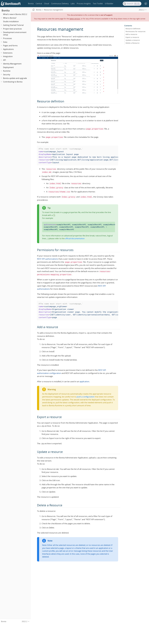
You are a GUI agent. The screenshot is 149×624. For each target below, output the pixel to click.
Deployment (8, 67)
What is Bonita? (9, 18)
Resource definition (133, 29)
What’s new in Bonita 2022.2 (15, 14)
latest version (75, 18)
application (84, 381)
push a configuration (86, 396)
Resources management (53, 10)
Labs (73, 3)
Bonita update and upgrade (15, 78)
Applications (8, 49)
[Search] (132, 4)
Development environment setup (14, 33)
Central (39, 3)
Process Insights (84, 3)
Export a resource (132, 37)
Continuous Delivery (60, 3)
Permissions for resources (135, 31)
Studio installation (11, 21)
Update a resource (133, 40)
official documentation (75, 238)
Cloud (46, 3)
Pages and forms (10, 45)
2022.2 (141, 10)
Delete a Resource (132, 43)
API (4, 60)
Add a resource (131, 34)
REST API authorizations (47, 259)
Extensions (7, 53)
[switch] (145, 3)
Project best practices (12, 29)
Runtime (6, 71)
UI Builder (109, 3)
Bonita (31, 3)
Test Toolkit (98, 3)
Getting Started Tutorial (13, 25)
